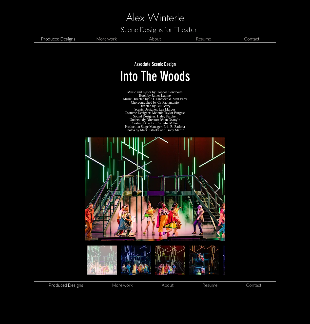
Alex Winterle (155, 17)
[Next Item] (216, 189)
